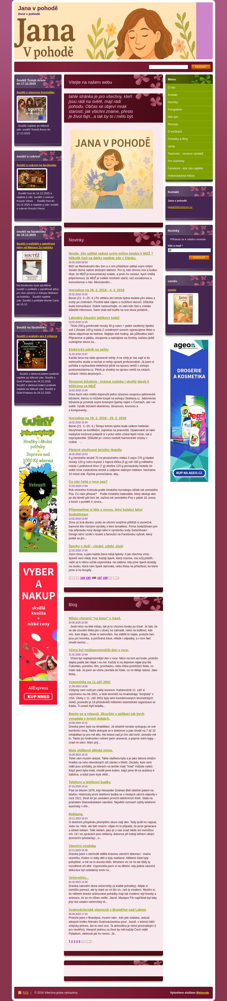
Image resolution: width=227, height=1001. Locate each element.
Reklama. (76, 814)
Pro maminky (176, 161)
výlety (171, 146)
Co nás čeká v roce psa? (88, 482)
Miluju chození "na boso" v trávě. (95, 618)
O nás (171, 87)
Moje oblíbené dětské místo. (91, 750)
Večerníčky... (79, 878)
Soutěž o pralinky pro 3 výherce (37, 336)
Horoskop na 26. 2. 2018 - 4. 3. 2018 (96, 290)
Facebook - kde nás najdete (185, 168)
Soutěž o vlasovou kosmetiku (35, 92)
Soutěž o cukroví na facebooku (36, 165)
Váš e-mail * (175, 245)
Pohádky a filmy (178, 139)
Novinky (173, 102)
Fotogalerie (175, 109)
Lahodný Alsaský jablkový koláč (94, 318)
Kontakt (172, 95)
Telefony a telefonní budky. (90, 782)
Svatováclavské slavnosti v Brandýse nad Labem (107, 910)
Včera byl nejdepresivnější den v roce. (99, 650)
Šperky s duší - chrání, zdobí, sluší (96, 546)
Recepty (173, 124)
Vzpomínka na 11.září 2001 (90, 682)
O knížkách (175, 131)
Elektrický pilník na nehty (89, 349)
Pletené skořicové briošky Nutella (95, 450)
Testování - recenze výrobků (185, 153)
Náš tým (173, 117)
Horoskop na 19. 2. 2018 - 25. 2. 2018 (97, 418)
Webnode (202, 992)
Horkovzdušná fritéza (181, 175)
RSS (26, 992)
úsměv (172, 289)
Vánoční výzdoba (82, 846)
